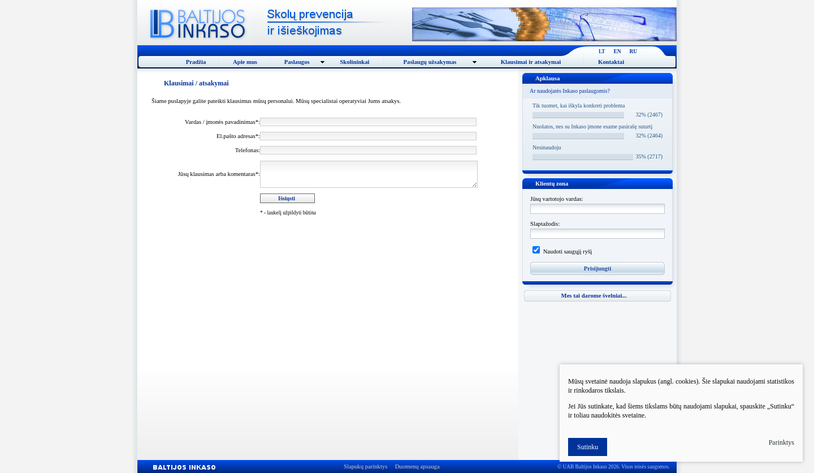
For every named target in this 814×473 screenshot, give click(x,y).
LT (602, 51)
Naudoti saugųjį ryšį (567, 251)
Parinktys (781, 442)
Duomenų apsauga (417, 466)
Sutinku (587, 447)
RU (633, 51)
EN (617, 51)
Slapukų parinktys (365, 466)
